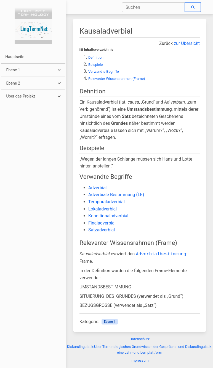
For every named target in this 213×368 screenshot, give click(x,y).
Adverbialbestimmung (161, 254)
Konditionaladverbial (108, 215)
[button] (33, 70)
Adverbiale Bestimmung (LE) (116, 194)
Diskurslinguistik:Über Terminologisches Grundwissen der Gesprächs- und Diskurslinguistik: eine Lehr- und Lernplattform (139, 350)
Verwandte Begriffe (103, 71)
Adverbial (97, 187)
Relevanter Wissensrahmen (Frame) (116, 79)
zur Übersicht (187, 43)
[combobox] (153, 7)
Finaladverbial (102, 223)
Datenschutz (140, 339)
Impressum (139, 360)
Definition (95, 57)
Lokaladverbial (102, 209)
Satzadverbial (101, 229)
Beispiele (95, 65)
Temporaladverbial (106, 201)
